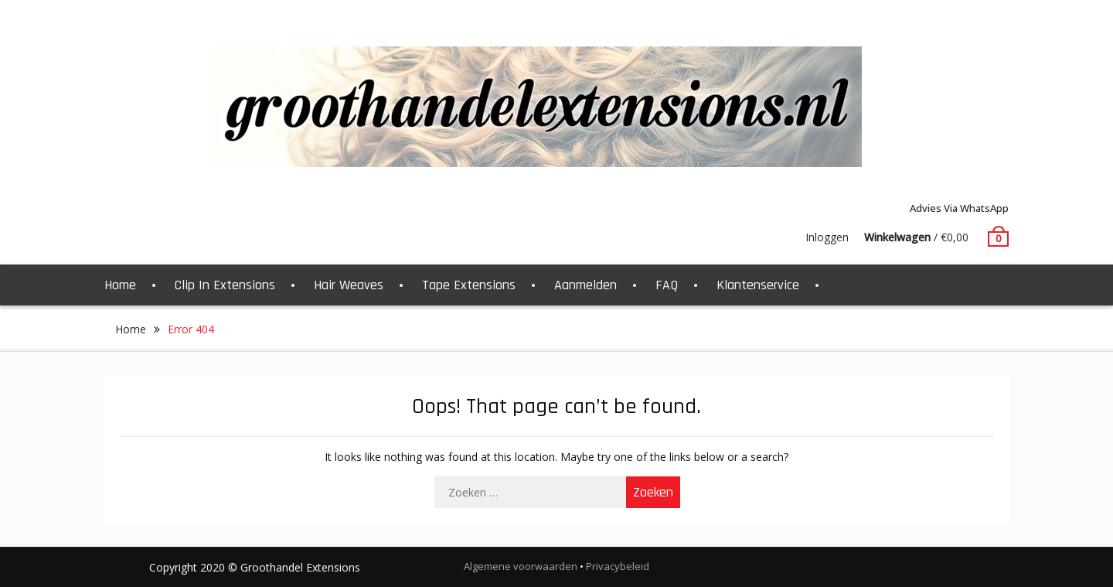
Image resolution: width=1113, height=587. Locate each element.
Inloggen (827, 237)
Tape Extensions (469, 285)
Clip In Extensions (225, 285)
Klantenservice (757, 285)
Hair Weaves (348, 285)
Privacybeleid (617, 566)
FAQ (666, 285)
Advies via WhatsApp (959, 208)
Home (120, 285)
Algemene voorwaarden (520, 566)
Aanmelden (585, 285)
